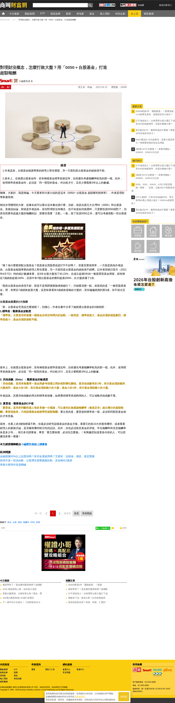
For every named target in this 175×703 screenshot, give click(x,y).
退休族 (137, 251)
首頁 (6, 13)
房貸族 (153, 235)
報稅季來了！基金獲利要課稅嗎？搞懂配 (22, 584)
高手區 (153, 251)
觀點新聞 (4, 669)
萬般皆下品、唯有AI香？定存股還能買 (86, 598)
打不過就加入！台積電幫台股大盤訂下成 (88, 593)
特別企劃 (17, 679)
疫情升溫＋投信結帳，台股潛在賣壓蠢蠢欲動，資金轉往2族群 (36, 460)
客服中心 (80, 669)
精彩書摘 (4, 682)
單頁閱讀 (87, 513)
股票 (16, 672)
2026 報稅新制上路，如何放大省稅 (20, 589)
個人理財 (4, 679)
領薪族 (137, 235)
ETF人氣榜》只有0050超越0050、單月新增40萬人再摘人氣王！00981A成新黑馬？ (152, 200)
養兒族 (168, 235)
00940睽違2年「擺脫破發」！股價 (85, 584)
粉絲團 (141, 5)
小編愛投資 (24, 81)
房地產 (3, 675)
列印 (125, 528)
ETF (16, 669)
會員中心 (66, 669)
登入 (170, 5)
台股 (15, 522)
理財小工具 (50, 669)
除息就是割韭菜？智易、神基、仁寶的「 (88, 602)
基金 (9, 522)
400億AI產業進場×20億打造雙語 (18, 598)
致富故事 (4, 672)
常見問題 (66, 672)
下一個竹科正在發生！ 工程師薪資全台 (21, 602)
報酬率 (26, 522)
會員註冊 (163, 5)
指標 (38, 522)
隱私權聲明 (80, 696)
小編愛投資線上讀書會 (34, 444)
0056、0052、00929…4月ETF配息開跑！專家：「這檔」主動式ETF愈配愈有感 (153, 187)
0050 (32, 522)
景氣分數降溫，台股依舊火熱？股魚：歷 (22, 593)
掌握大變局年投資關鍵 (13, 464)
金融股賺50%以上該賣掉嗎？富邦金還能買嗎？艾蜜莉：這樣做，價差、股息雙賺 (47, 456)
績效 (20, 522)
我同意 (123, 696)
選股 (33, 669)
